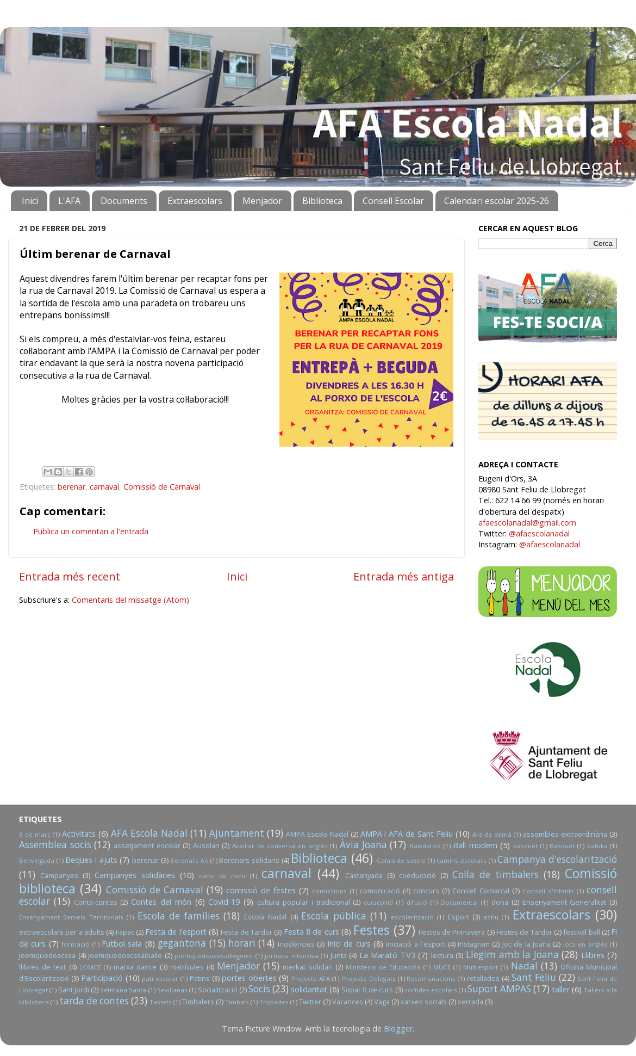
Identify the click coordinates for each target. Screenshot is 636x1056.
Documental (459, 902)
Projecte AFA (310, 978)
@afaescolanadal (539, 533)
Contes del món (161, 902)
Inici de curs (349, 943)
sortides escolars (430, 990)
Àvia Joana (363, 844)
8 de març (35, 834)
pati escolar (160, 978)
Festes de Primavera (452, 932)
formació (75, 944)
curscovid (378, 902)
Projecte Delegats (368, 978)
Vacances (347, 1001)
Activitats (79, 834)
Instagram (474, 944)
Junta (339, 955)
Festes (371, 929)
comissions (329, 891)
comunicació (380, 891)
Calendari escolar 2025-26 (496, 201)
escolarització (412, 917)
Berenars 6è (189, 860)
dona (499, 902)
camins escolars (462, 860)
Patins (200, 978)
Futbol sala (122, 943)
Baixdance (425, 846)
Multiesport (480, 967)
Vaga (382, 1001)
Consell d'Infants (548, 891)
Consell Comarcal (480, 891)
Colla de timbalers (495, 874)
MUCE (442, 967)
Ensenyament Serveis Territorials (71, 917)
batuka (597, 846)
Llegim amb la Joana (512, 954)
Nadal (524, 966)
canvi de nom (222, 876)
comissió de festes (261, 890)
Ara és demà (492, 834)
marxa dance (135, 967)
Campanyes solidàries (135, 875)
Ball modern (475, 845)
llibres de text (42, 967)
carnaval (104, 486)
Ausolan (206, 845)
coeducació (417, 875)
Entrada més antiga (403, 576)
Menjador (262, 201)
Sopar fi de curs (367, 990)
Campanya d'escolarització (557, 859)
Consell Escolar (393, 201)
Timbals (237, 1002)
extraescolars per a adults (61, 932)
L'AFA (69, 201)
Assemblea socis (55, 844)
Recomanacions (431, 978)
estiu (491, 917)
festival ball (581, 932)
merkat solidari (307, 967)
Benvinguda (36, 860)
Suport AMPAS (499, 989)
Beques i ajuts (91, 860)
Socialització (218, 990)
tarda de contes (94, 1001)
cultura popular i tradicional (303, 902)
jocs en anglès (585, 944)
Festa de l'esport (176, 932)
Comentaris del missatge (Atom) (130, 600)
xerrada (470, 1001)
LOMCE (90, 967)
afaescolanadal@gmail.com (527, 522)
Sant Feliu (534, 977)
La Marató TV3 (387, 955)
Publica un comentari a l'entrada (90, 531)
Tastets (160, 1002)
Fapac (125, 932)
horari (241, 943)
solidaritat (309, 989)
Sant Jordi (73, 990)
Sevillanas (172, 990)
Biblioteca (322, 201)
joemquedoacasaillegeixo (213, 956)
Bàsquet (562, 846)
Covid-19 (224, 902)
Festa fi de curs (311, 932)
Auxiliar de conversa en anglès (280, 846)
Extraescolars (194, 201)
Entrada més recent (69, 576)
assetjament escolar (147, 845)
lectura (442, 955)
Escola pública (333, 916)
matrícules (187, 967)
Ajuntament (236, 833)
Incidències (296, 944)
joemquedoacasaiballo (125, 955)
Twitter (310, 1001)
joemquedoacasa (47, 955)
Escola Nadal (265, 917)
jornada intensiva (292, 956)
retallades (483, 978)
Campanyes (59, 875)
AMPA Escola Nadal (317, 834)
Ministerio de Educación (383, 967)
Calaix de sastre (401, 860)
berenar (71, 486)
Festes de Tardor (524, 932)
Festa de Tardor (246, 932)
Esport (458, 917)
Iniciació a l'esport (415, 944)
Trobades (274, 1002)
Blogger (398, 1028)
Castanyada (364, 875)
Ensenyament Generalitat (564, 902)
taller (561, 989)
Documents (124, 201)
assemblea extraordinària (565, 834)
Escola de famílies (179, 916)
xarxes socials (424, 1001)
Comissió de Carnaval (161, 486)
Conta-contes (95, 902)
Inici (30, 201)
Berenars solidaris (249, 860)
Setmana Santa (123, 990)
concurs (426, 891)
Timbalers (198, 1001)
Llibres (592, 955)
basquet (525, 846)
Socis (259, 989)
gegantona (182, 943)
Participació (102, 978)
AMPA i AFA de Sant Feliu (406, 834)
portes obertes (249, 978)
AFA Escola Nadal (149, 833)
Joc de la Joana (526, 944)
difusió (417, 902)
